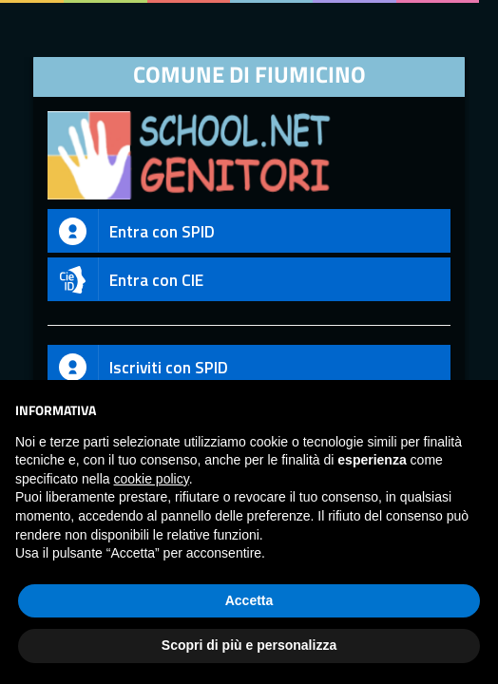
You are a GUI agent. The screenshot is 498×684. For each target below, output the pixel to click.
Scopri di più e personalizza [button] (249, 645)
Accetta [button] (249, 600)
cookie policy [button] (151, 478)
